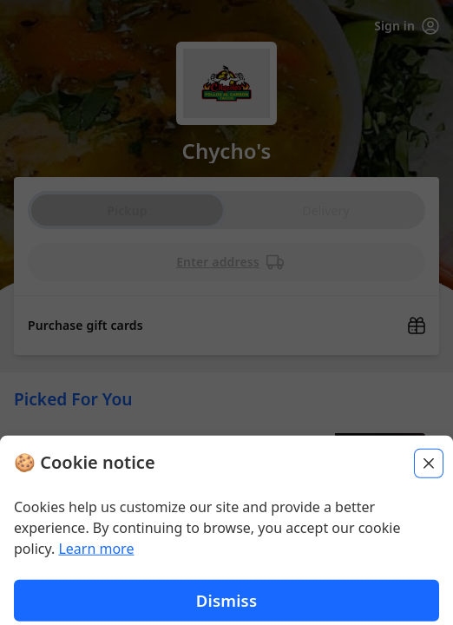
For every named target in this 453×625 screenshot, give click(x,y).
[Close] (429, 601)
